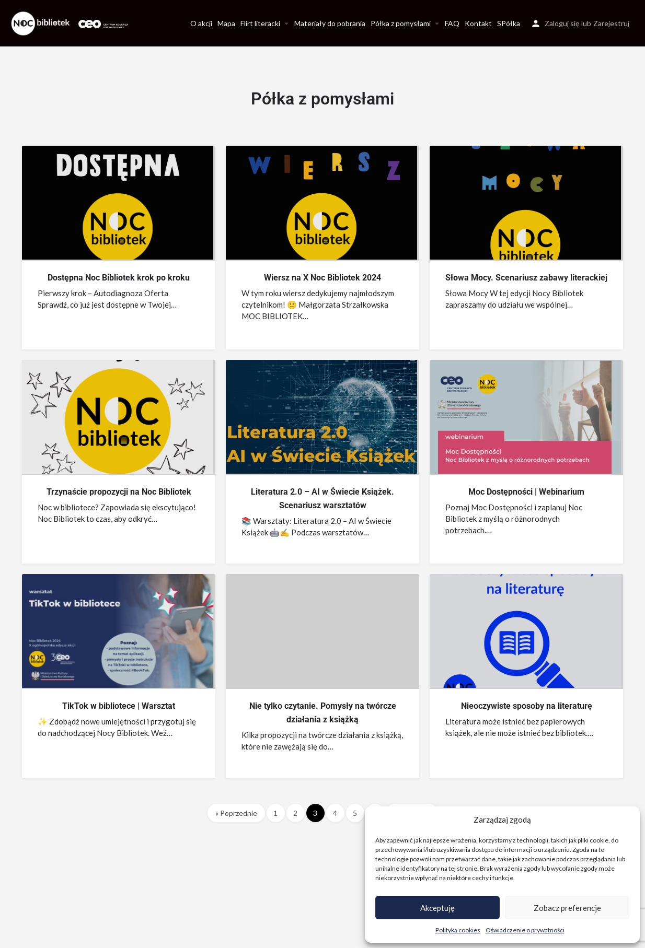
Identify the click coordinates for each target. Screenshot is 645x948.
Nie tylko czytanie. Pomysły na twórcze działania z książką (322, 712)
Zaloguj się (562, 23)
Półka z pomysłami (401, 23)
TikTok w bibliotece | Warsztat (118, 706)
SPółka (508, 23)
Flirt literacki (260, 23)
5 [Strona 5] (355, 813)
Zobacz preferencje (567, 907)
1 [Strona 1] (275, 813)
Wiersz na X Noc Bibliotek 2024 (322, 278)
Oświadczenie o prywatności (525, 930)
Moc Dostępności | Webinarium (526, 492)
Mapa (226, 23)
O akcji (201, 23)
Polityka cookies (457, 930)
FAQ (452, 23)
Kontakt (478, 23)
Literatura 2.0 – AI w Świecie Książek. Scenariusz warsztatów (322, 498)
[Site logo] (42, 22)
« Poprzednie (236, 813)
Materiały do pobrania (329, 23)
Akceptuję (437, 907)
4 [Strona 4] (335, 813)
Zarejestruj (611, 23)
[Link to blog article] (117, 203)
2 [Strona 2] (295, 813)
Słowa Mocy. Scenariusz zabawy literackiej (526, 278)
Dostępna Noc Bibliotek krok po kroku (119, 278)
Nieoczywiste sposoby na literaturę (526, 706)
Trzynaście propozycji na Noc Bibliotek (119, 492)
